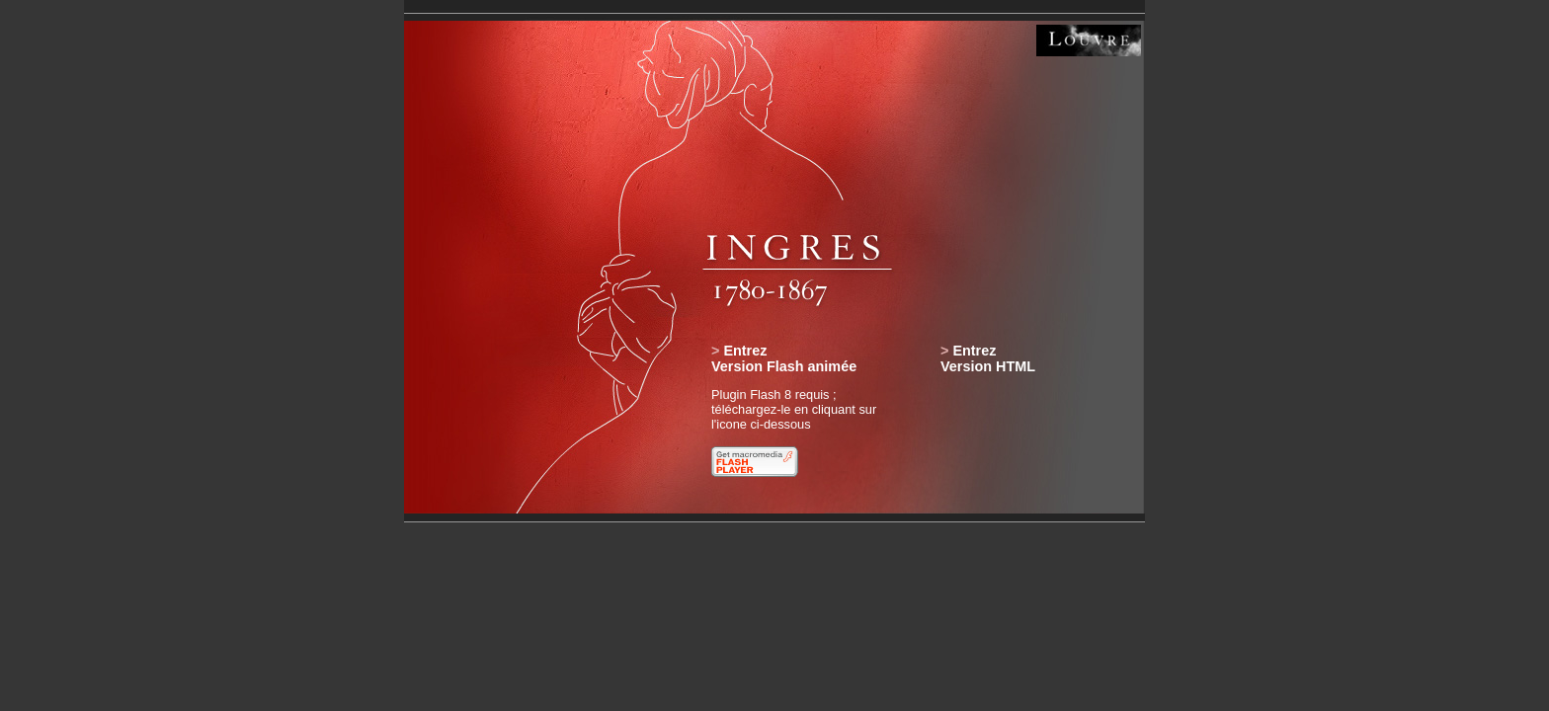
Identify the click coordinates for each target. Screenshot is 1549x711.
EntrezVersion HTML (987, 358)
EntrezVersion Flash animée (783, 358)
